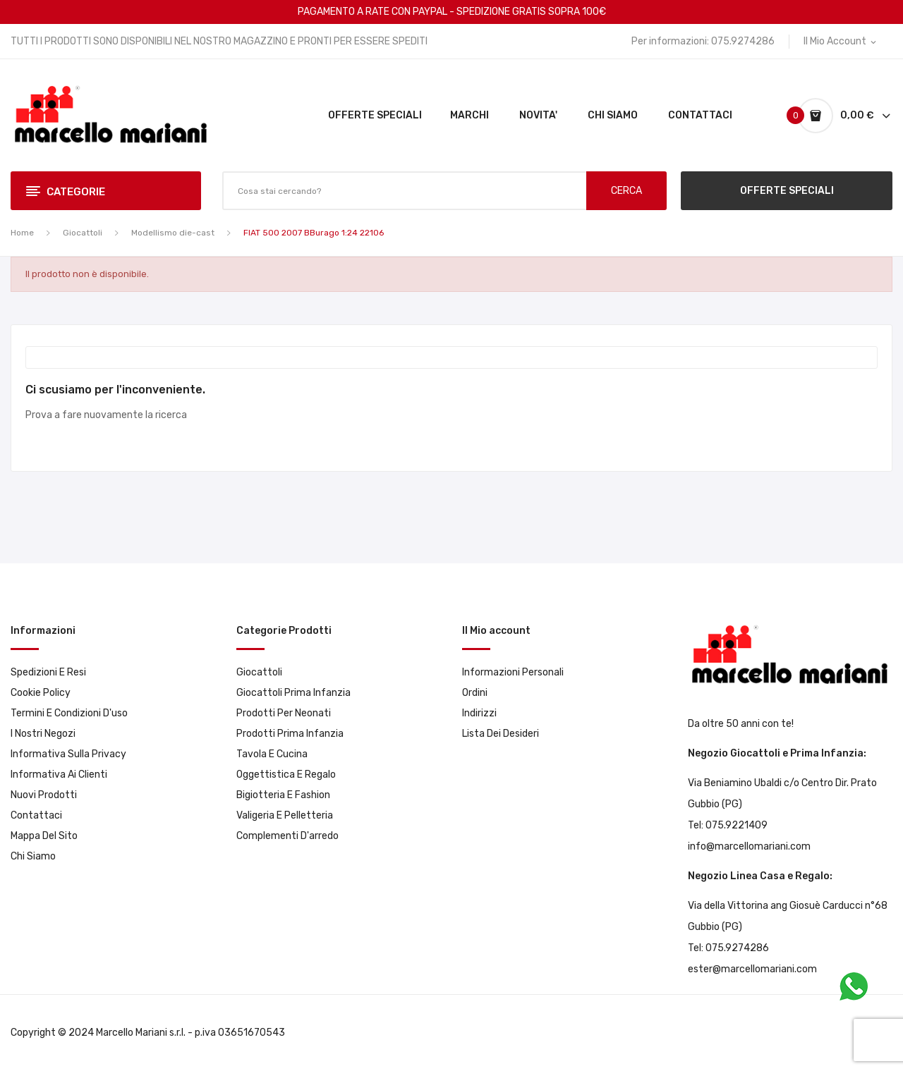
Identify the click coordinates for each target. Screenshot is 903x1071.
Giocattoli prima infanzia (293, 693)
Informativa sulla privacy (68, 754)
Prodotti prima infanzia (290, 734)
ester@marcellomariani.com (752, 969)
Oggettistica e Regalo (286, 775)
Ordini (474, 693)
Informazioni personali (513, 672)
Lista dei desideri (500, 734)
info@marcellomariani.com (749, 846)
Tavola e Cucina (272, 754)
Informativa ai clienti (59, 775)
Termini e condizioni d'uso (69, 713)
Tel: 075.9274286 (728, 948)
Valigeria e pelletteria (284, 815)
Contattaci (36, 815)
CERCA (626, 191)
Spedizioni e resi (48, 672)
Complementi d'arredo (287, 836)
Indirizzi (479, 713)
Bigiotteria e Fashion (283, 795)
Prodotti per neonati (283, 713)
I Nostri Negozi (43, 734)
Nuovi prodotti (44, 795)
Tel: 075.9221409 (728, 825)
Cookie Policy (41, 693)
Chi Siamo (33, 856)
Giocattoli (259, 672)
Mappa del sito (44, 836)
